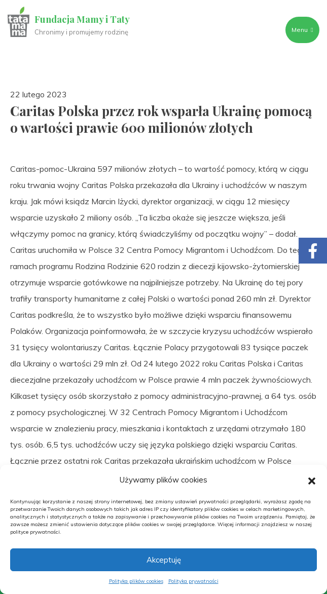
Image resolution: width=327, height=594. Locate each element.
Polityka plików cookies (136, 581)
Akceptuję (164, 560)
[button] (312, 480)
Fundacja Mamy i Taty (82, 19)
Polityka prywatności (193, 581)
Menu (302, 29)
